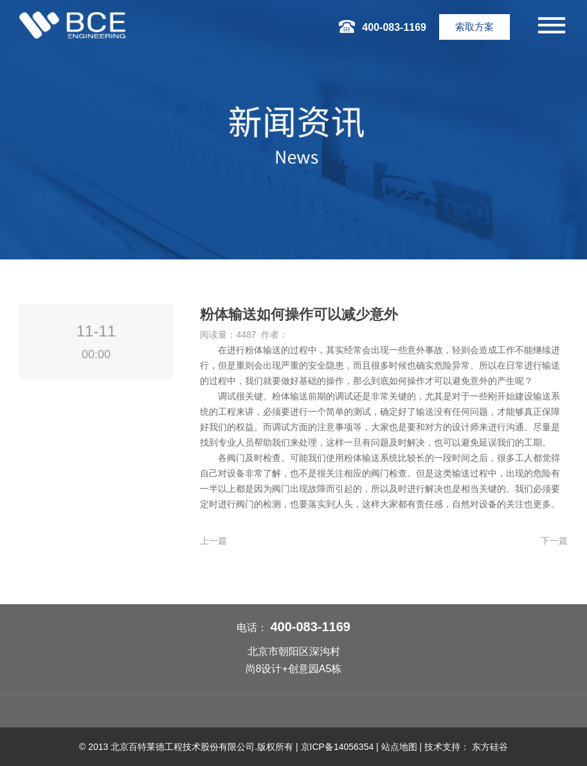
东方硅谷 (490, 747)
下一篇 (554, 540)
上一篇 (213, 540)
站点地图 (399, 747)
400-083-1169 (310, 627)
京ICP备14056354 (337, 747)
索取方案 (474, 26)
